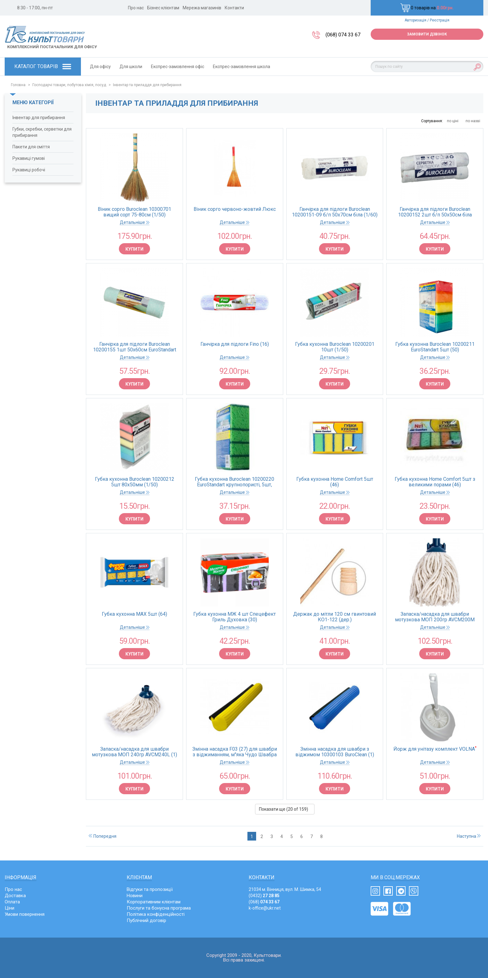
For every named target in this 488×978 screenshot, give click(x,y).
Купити (134, 249)
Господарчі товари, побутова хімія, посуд (69, 85)
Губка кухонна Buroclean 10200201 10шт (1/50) (334, 347)
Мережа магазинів (202, 8)
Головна (18, 85)
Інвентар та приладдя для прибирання (147, 85)
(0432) (264, 895)
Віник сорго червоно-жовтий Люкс (235, 209)
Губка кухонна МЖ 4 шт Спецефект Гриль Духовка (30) (234, 617)
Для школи (131, 66)
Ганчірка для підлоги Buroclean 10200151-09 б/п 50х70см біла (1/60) (335, 212)
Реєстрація (439, 20)
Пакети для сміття (31, 146)
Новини (135, 895)
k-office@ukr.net (265, 908)
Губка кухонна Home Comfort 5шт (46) (334, 482)
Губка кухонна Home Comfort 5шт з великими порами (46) (435, 482)
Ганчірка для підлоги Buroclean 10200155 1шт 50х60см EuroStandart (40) (134, 347)
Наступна (469, 836)
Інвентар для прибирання (38, 117)
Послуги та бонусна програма (159, 908)
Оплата (12, 902)
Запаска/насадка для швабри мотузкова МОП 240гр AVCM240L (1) (134, 752)
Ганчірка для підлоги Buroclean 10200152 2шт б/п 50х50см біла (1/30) (435, 212)
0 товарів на (427, 8)
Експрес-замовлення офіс (177, 66)
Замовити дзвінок (427, 34)
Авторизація (415, 20)
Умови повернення (25, 914)
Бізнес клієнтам (163, 8)
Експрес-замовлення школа (241, 66)
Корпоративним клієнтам (154, 902)
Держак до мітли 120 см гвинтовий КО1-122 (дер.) (334, 617)
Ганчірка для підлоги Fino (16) (234, 344)
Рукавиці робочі (28, 169)
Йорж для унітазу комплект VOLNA (434, 749)
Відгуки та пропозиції (150, 889)
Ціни (9, 908)
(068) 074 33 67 (343, 35)
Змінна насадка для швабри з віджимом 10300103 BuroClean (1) (334, 752)
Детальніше (134, 222)
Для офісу (100, 66)
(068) (264, 901)
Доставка (15, 895)
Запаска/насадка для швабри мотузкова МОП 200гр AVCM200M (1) (435, 617)
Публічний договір (146, 920)
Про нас (136, 8)
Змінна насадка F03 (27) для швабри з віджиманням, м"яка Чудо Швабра (234, 752)
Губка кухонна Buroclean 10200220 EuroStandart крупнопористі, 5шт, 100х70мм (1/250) (234, 482)
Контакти (234, 8)
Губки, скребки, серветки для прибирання (42, 132)
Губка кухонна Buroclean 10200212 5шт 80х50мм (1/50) (134, 482)
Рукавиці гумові (28, 158)
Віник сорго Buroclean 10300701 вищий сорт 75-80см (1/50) (134, 212)
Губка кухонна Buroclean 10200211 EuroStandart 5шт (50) (435, 347)
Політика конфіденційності (156, 914)
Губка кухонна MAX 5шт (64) (134, 614)
